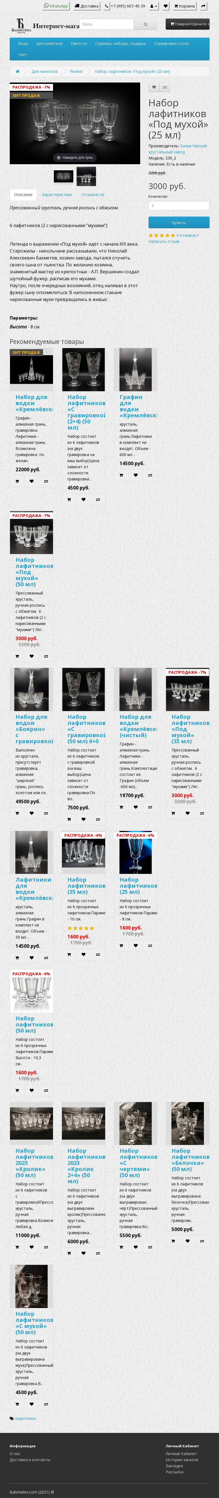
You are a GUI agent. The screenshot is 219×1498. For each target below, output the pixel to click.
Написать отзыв (163, 241)
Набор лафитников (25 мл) (139, 885)
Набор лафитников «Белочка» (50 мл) (191, 1160)
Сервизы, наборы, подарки (120, 43)
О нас (15, 1453)
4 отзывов (186, 235)
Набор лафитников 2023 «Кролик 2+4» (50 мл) (86, 1166)
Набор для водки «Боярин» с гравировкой (36, 729)
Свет (22, 54)
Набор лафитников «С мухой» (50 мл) (35, 1323)
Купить (179, 222)
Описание (23, 194)
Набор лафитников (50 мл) (35, 1024)
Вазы (23, 43)
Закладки (174, 1465)
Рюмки (76, 71)
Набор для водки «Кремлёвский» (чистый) (144, 726)
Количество (158, 196)
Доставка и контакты (30, 1459)
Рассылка (174, 1471)
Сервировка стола (171, 43)
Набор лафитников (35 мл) (86, 885)
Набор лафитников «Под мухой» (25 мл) (132, 71)
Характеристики (57, 194)
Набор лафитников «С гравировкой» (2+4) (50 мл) (89, 412)
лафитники (25, 1418)
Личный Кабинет (181, 1453)
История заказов (182, 1459)
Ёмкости (79, 43)
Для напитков (49, 43)
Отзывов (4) (93, 194)
